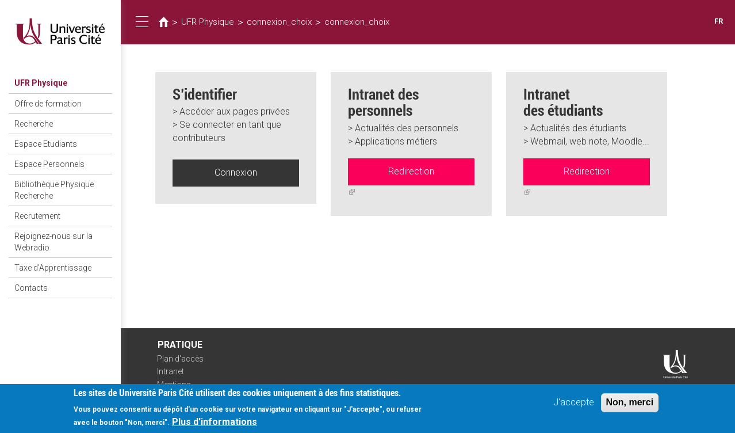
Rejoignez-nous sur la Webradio (53, 241)
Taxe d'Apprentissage (52, 267)
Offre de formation (48, 103)
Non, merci (630, 406)
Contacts (31, 288)
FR (718, 21)
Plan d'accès (180, 358)
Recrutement (37, 216)
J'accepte (573, 406)
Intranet (170, 371)
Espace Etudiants (45, 144)
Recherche (33, 123)
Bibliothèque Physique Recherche (54, 190)
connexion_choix (279, 22)
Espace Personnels (49, 164)
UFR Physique (40, 83)
